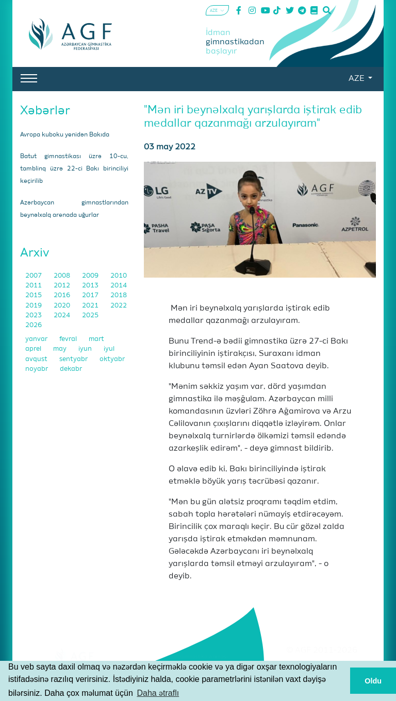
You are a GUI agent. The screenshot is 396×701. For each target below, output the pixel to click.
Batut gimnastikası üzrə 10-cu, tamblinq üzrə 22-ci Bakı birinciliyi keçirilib (74, 168)
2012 (63, 285)
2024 (63, 315)
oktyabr (112, 359)
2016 (63, 295)
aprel (34, 349)
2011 (34, 285)
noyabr (37, 369)
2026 (33, 325)
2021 (91, 305)
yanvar (37, 339)
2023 (34, 315)
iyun (85, 349)
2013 (91, 285)
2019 (34, 305)
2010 (118, 275)
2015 (34, 295)
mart (96, 339)
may (60, 349)
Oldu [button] (373, 681)
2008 (63, 275)
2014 (118, 285)
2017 (91, 295)
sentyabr (74, 359)
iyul (109, 349)
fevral (68, 339)
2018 (118, 295)
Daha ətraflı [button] (158, 693)
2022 (118, 305)
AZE (357, 79)
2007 (34, 275)
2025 (90, 315)
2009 (91, 275)
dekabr (71, 369)
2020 (63, 305)
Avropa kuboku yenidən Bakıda (64, 135)
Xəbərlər (45, 111)
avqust (37, 359)
